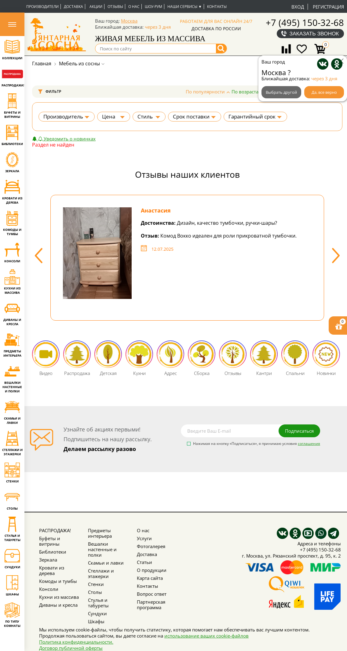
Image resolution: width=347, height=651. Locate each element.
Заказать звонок (314, 34)
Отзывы (115, 6)
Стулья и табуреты (98, 603)
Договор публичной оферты (71, 648)
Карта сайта (150, 578)
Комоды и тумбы (58, 581)
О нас (134, 6)
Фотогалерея (151, 546)
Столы (95, 592)
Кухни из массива (59, 597)
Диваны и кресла (58, 605)
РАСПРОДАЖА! (55, 530)
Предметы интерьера (100, 533)
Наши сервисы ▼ (184, 6)
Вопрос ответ (151, 594)
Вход (297, 7)
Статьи (144, 562)
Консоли (48, 589)
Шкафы (96, 621)
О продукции (151, 570)
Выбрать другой (281, 92)
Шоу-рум (153, 6)
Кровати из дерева (51, 570)
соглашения (309, 443)
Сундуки (97, 613)
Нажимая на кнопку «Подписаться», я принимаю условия (256, 444)
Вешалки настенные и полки (102, 549)
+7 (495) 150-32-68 (305, 22)
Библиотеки (52, 552)
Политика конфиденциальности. (76, 642)
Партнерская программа (151, 604)
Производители (42, 6)
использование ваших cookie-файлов (206, 636)
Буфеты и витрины (49, 541)
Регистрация (328, 7)
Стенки (96, 584)
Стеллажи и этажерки (101, 573)
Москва (129, 21)
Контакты (217, 6)
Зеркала (48, 560)
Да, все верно (324, 92)
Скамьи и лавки (106, 563)
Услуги (144, 538)
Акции (95, 6)
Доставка (73, 6)
